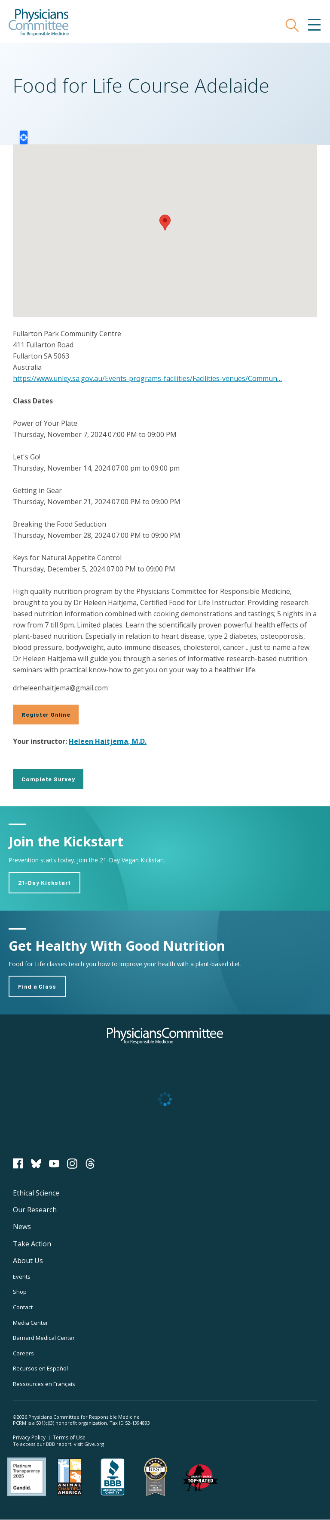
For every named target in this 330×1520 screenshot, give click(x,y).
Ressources (44, 1384)
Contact (23, 1307)
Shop (20, 1291)
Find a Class (37, 986)
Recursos (40, 1368)
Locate (24, 137)
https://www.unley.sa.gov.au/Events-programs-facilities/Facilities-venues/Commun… (147, 378)
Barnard (44, 1338)
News (22, 1226)
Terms (69, 1437)
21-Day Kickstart (44, 882)
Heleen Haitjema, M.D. (108, 741)
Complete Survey (48, 779)
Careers (23, 1353)
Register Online (45, 714)
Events (22, 1276)
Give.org (94, 1444)
